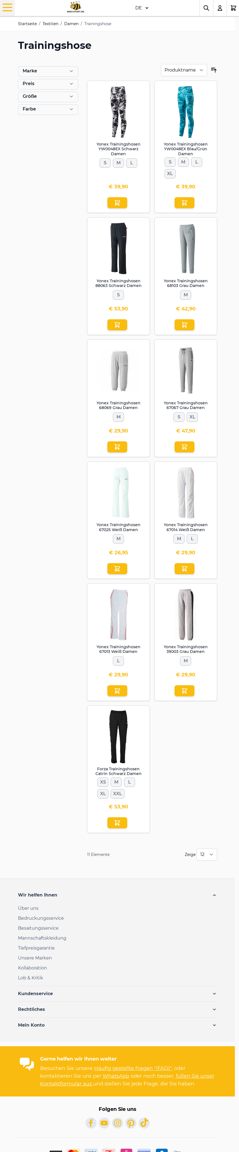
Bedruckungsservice (41, 918)
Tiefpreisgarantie (36, 948)
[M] (118, 162)
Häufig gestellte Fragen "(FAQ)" (133, 1068)
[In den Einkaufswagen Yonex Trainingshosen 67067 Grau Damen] (184, 446)
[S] (105, 162)
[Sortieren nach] (184, 70)
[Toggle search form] (206, 8)
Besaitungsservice (38, 928)
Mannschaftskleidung (42, 938)
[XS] (103, 781)
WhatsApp (116, 1076)
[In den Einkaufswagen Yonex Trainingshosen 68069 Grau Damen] (117, 446)
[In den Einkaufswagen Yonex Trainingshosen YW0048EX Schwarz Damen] (117, 202)
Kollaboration (32, 968)
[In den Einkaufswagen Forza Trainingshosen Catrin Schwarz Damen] (117, 822)
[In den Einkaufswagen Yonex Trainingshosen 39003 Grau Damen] (184, 690)
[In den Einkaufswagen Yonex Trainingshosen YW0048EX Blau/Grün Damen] (184, 202)
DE (142, 8)
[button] (117, 895)
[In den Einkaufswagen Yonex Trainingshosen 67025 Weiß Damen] (117, 568)
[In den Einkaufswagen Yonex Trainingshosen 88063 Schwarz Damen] (117, 324)
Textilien (50, 23)
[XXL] (117, 792)
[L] (131, 162)
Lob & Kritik (30, 977)
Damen (71, 23)
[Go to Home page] (75, 7)
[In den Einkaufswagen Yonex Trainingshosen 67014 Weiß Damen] (184, 568)
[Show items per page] (207, 854)
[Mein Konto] (220, 8)
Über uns (28, 908)
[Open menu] (7, 7)
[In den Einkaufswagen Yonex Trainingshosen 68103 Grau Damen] (184, 324)
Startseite (27, 23)
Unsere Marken (35, 958)
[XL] (170, 172)
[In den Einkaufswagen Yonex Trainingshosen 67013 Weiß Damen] (117, 690)
